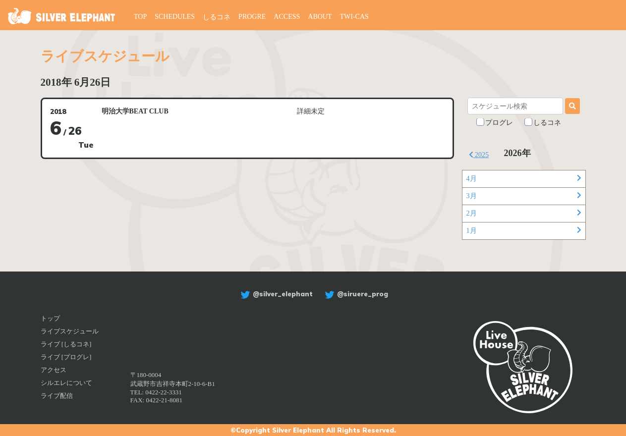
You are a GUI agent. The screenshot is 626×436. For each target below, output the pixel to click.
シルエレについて (66, 382)
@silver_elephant (275, 294)
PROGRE (252, 16)
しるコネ (216, 17)
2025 (479, 155)
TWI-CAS (354, 16)
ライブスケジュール (70, 331)
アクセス (53, 370)
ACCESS (287, 16)
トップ (50, 318)
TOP (140, 16)
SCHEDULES (175, 16)
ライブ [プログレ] (66, 357)
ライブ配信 (57, 395)
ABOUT (320, 16)
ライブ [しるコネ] (66, 344)
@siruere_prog (355, 294)
